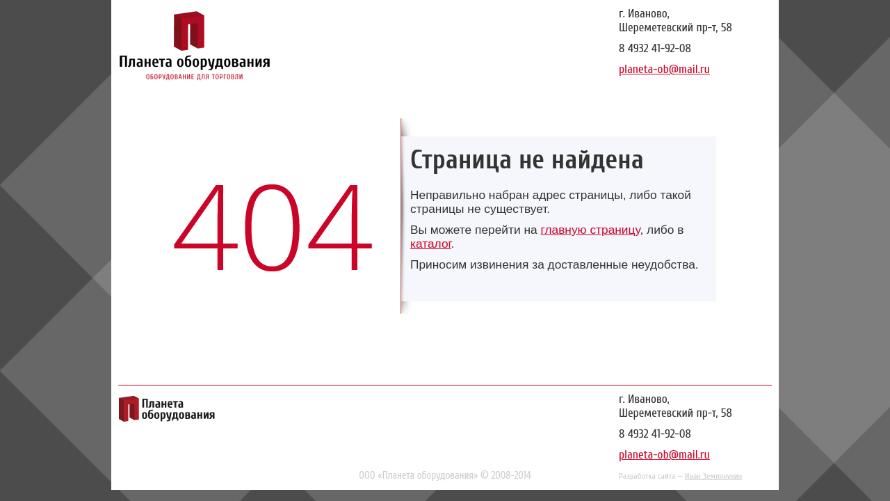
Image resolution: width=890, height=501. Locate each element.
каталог (430, 243)
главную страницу (590, 230)
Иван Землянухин (713, 476)
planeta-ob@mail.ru (664, 69)
